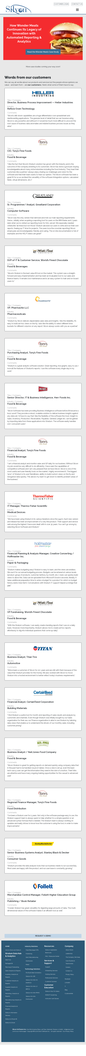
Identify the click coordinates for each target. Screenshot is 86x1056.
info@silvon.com (69, 1029)
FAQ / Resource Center (52, 956)
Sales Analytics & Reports (13, 970)
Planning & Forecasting (12, 967)
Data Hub (8, 960)
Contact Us (69, 971)
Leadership (69, 953)
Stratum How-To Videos (52, 991)
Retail (27, 964)
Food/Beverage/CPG (32, 950)
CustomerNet (69, 993)
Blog (66, 990)
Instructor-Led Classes (52, 998)
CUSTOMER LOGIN (61, 4)
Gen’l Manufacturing (32, 957)
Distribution (29, 961)
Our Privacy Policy (68, 1031)
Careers (68, 967)
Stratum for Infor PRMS (32, 992)
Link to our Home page (19, 1031)
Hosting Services (50, 974)
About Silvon (69, 950)
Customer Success (51, 981)
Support (47, 967)
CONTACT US (77, 4)
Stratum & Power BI (11, 1019)
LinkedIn (67, 982)
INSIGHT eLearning (51, 995)
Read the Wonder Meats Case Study (43, 52)
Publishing (29, 953)
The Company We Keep (73, 957)
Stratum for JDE (30, 976)
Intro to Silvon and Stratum (13, 950)
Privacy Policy (70, 974)
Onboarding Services (51, 970)
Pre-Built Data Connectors (33, 972)
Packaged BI (9, 963)
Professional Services (51, 978)
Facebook (67, 979)
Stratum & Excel (10, 1022)
